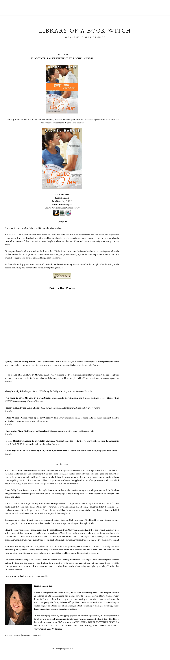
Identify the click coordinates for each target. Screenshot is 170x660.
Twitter (17, 635)
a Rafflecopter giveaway (62, 648)
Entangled (67, 204)
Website (8, 635)
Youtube (96, 364)
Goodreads (36, 635)
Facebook (26, 635)
